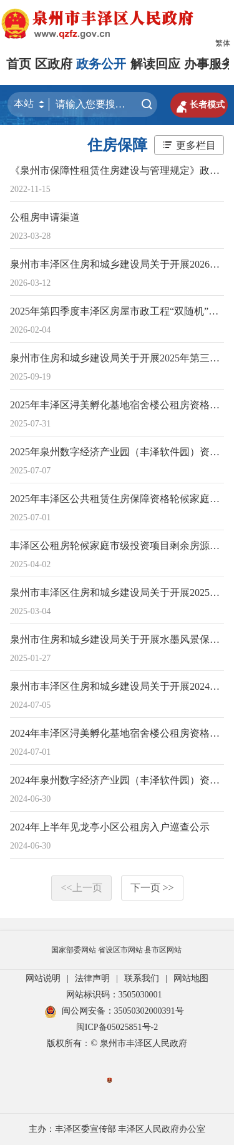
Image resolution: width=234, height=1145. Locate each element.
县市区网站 (163, 950)
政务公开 (101, 64)
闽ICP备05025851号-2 (117, 1027)
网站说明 (43, 978)
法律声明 (92, 978)
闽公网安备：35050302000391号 (114, 1011)
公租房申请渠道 (45, 217)
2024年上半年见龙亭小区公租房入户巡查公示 (110, 827)
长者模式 (199, 105)
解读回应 (155, 64)
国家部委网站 (73, 950)
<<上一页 (81, 887)
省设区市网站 (120, 950)
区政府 (53, 64)
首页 (18, 64)
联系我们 (141, 978)
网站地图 (190, 978)
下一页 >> (152, 887)
